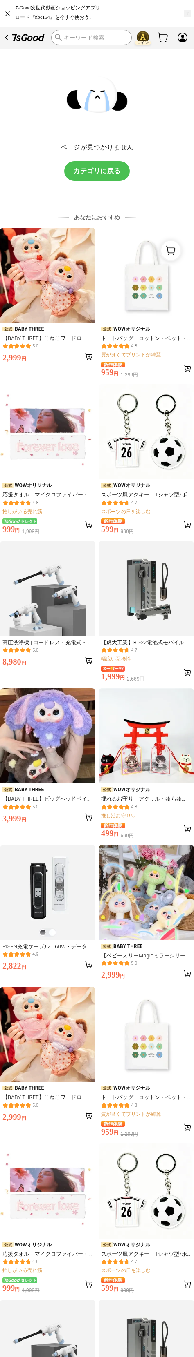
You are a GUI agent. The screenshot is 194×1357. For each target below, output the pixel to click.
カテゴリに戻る (96, 171)
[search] (91, 37)
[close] (8, 13)
